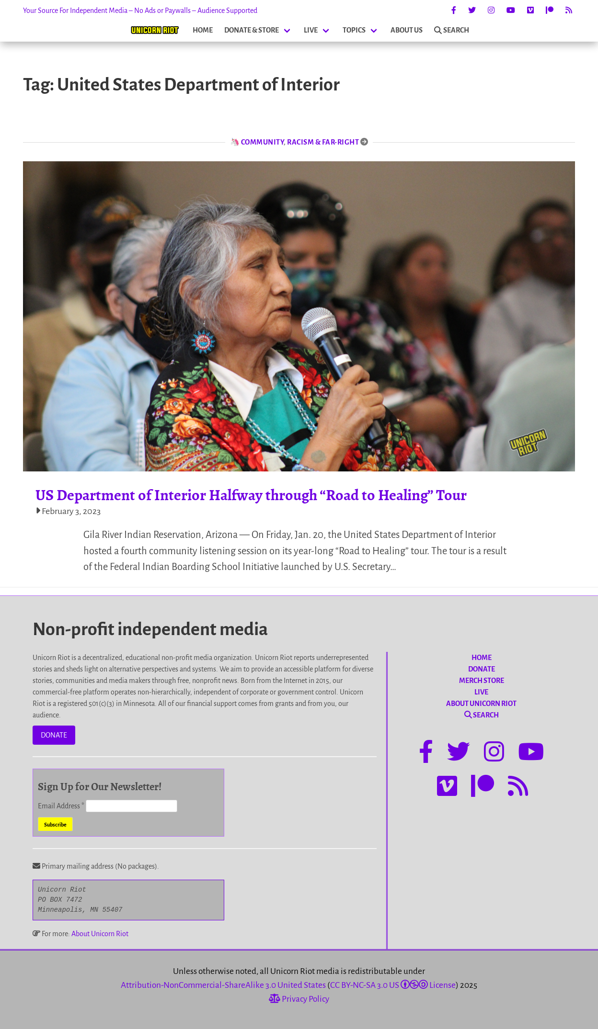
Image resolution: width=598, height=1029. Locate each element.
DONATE (54, 735)
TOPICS (354, 30)
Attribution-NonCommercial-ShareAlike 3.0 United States (223, 985)
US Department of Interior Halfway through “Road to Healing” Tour (251, 494)
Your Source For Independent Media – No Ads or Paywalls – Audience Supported (140, 10)
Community (262, 142)
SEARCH (451, 30)
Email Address (62, 806)
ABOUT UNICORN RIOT (481, 703)
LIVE (311, 30)
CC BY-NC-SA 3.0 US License (393, 985)
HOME (203, 30)
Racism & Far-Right (323, 142)
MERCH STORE (481, 680)
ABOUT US (407, 30)
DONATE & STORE (251, 30)
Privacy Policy (299, 999)
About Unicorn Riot (99, 934)
